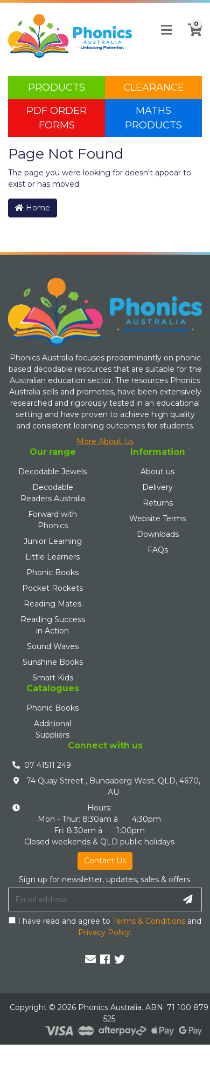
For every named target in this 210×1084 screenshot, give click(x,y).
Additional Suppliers (52, 729)
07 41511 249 (47, 765)
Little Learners (52, 557)
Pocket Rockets (52, 588)
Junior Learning (53, 541)
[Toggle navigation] (166, 30)
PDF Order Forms (56, 118)
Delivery (157, 487)
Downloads (158, 534)
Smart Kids (52, 678)
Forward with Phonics (52, 519)
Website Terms (157, 518)
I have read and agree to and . (105, 926)
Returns (158, 503)
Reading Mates (52, 604)
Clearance (153, 87)
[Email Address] (91, 899)
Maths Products (153, 118)
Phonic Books (52, 572)
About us (157, 471)
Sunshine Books (53, 662)
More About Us (105, 441)
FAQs (158, 550)
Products (56, 87)
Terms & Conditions (149, 921)
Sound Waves (53, 646)
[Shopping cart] (191, 36)
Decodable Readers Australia (52, 492)
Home (32, 208)
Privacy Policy (104, 932)
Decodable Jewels (52, 471)
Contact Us (105, 860)
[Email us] (90, 959)
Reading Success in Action (52, 625)
